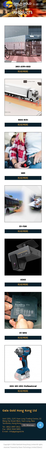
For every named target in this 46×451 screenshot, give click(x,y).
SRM (23, 173)
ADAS (23, 279)
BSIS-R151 (23, 120)
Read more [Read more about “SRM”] (23, 177)
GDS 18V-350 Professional (23, 386)
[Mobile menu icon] (42, 4)
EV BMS (23, 333)
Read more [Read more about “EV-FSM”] (23, 231)
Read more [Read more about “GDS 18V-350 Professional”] (23, 391)
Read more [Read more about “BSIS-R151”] (23, 124)
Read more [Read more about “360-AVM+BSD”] (23, 71)
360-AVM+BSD (23, 66)
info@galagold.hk (16, 431)
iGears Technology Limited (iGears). (30, 447)
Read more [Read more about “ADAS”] (23, 284)
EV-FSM (23, 226)
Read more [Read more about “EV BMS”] (23, 337)
